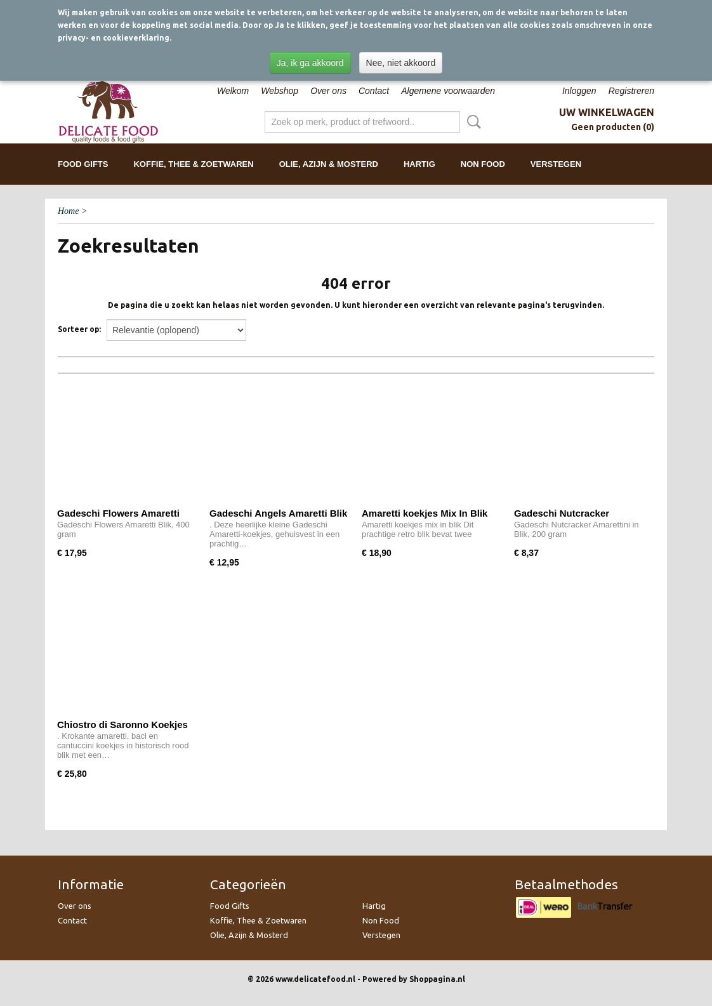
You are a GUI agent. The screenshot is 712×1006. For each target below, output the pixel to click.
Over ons (328, 91)
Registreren (631, 91)
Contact (374, 91)
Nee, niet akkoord (401, 63)
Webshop (279, 91)
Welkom (233, 91)
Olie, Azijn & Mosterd (328, 164)
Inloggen (579, 91)
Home (68, 211)
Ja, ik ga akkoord (310, 63)
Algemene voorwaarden (448, 91)
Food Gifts (83, 164)
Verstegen (556, 164)
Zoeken (471, 121)
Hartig (419, 164)
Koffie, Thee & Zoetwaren (193, 164)
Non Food (483, 164)
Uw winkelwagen (606, 112)
